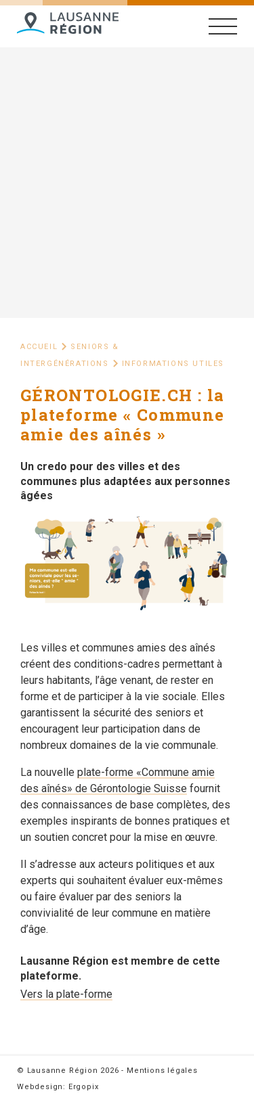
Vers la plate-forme (66, 994)
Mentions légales (162, 1070)
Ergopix (83, 1086)
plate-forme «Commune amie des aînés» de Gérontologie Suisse (117, 780)
